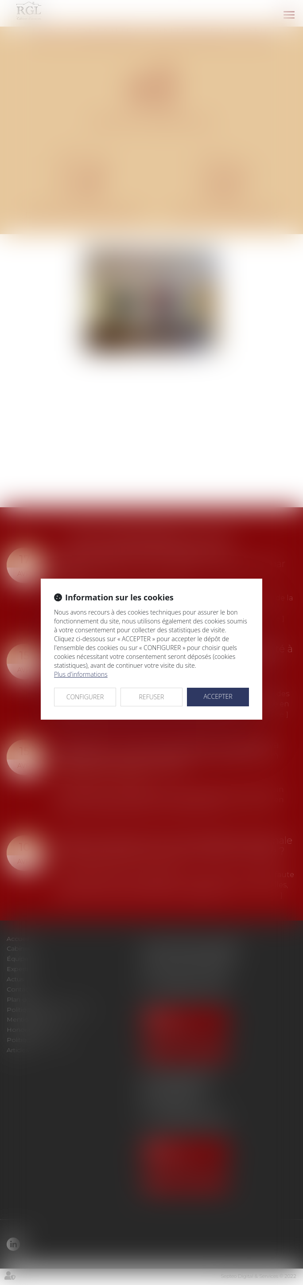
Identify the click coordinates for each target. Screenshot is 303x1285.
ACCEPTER (217, 696)
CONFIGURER (85, 697)
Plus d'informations (81, 674)
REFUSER (151, 697)
